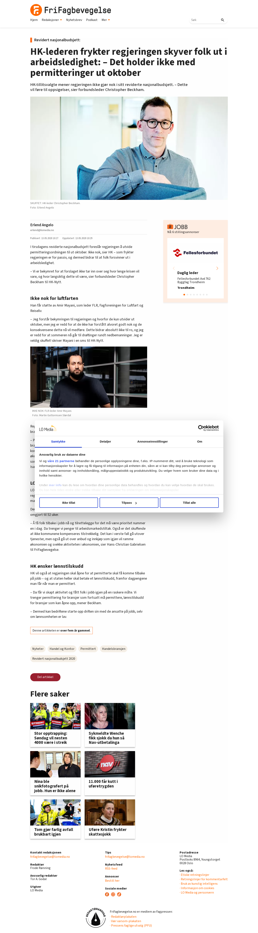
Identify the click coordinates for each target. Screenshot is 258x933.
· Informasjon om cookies (197, 888)
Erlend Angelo (41, 225)
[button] (217, 268)
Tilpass (129, 502)
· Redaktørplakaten (123, 916)
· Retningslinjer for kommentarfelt (204, 879)
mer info (59, 485)
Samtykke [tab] (61, 441)
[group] (195, 268)
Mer (106, 20)
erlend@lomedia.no (42, 230)
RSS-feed (111, 868)
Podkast (92, 20)
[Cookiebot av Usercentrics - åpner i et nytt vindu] (197, 428)
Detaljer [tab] (106, 441)
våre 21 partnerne (64, 461)
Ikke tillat (70, 502)
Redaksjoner (52, 20)
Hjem (34, 20)
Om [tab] (197, 441)
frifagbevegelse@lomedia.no (50, 857)
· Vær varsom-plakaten (125, 921)
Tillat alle (187, 502)
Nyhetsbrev (74, 20)
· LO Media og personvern (197, 892)
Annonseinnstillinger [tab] (151, 441)
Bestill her (112, 880)
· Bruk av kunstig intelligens (199, 883)
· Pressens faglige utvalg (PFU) (131, 925)
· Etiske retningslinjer (194, 875)
